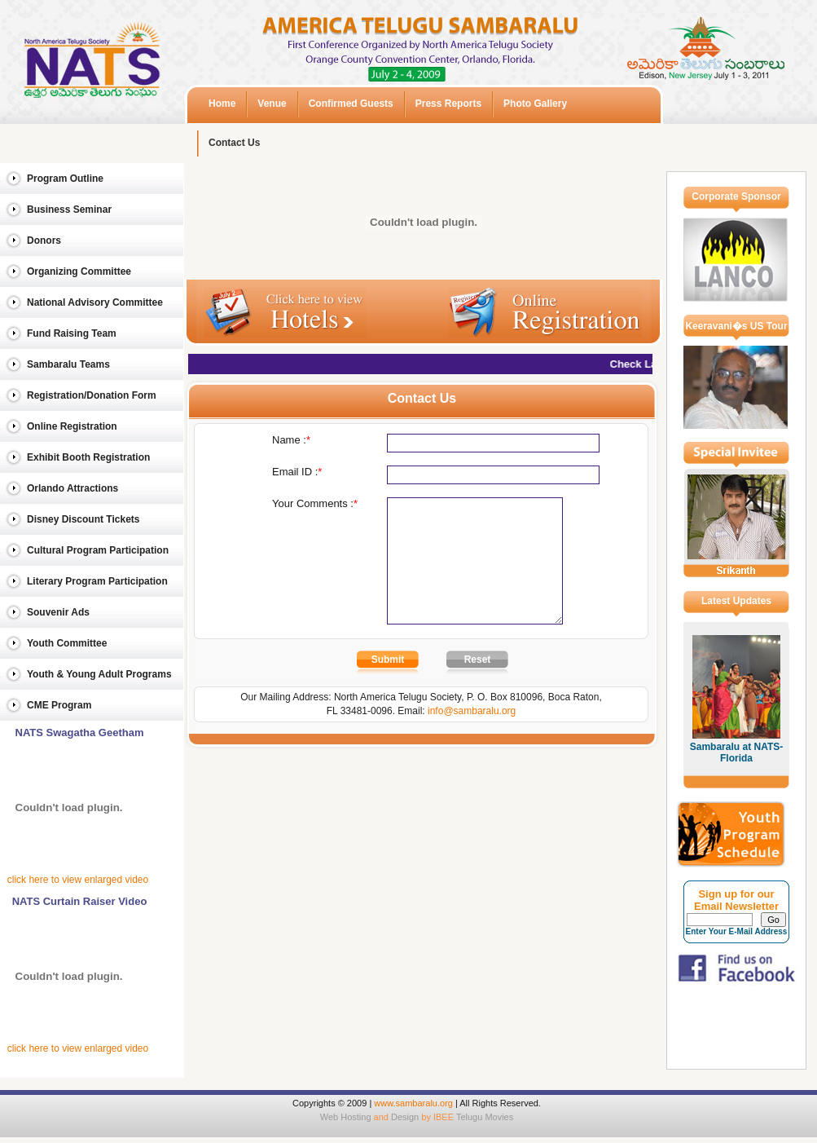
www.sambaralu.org (413, 1103)
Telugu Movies (484, 1117)
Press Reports (448, 103)
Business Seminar (69, 209)
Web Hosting (345, 1117)
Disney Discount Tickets (83, 519)
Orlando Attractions (72, 488)
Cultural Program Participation (98, 550)
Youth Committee (67, 643)
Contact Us (234, 142)
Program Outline (65, 178)
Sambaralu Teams (68, 364)
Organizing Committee (79, 271)
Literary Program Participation (97, 581)
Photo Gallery (535, 103)
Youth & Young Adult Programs (99, 674)
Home (222, 103)
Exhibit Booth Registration (88, 457)
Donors (44, 240)
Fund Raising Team (71, 333)
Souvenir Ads (58, 612)
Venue (271, 103)
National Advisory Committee (95, 302)
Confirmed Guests (351, 103)
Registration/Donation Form (91, 395)
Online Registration (72, 426)
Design (405, 1117)
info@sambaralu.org (472, 735)
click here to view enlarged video (77, 879)
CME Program (59, 705)
